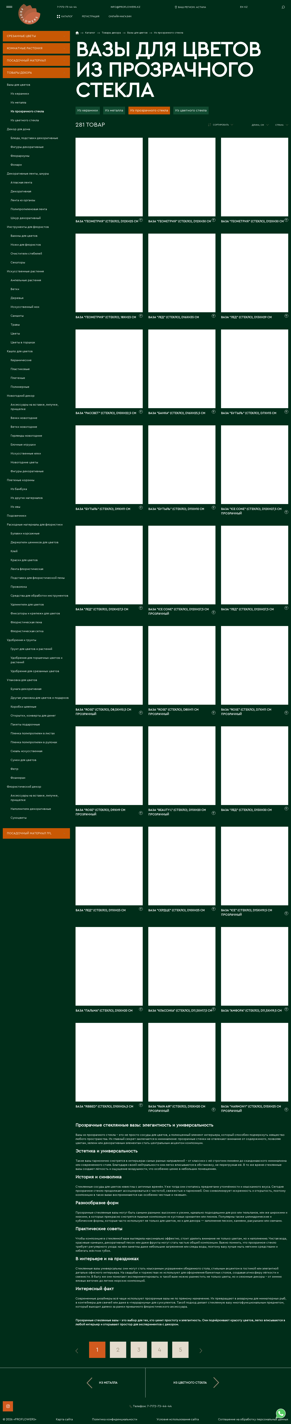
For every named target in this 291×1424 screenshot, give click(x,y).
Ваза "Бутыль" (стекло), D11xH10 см (176, 509)
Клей (14, 551)
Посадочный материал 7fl (29, 833)
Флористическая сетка (27, 631)
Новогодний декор (21, 395)
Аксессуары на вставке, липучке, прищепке (34, 407)
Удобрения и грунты (21, 640)
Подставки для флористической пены (38, 577)
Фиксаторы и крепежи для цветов (35, 613)
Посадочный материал (26, 60)
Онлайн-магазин (120, 16)
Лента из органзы (23, 200)
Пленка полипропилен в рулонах (34, 742)
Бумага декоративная (26, 688)
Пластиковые (20, 369)
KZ (246, 7)
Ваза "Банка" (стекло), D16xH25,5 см (176, 413)
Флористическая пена (26, 622)
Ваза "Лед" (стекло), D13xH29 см (246, 317)
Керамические (21, 360)
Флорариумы (20, 155)
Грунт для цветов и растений (31, 648)
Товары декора (19, 72)
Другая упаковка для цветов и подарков (40, 697)
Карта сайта (64, 1419)
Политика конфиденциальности (114, 1419)
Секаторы (18, 262)
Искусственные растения (25, 271)
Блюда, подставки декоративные (34, 138)
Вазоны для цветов (24, 235)
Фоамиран (18, 777)
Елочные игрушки (23, 444)
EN (241, 7)
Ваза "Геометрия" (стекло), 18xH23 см (106, 317)
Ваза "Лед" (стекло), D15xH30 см (246, 810)
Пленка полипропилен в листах (33, 733)
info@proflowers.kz (125, 7)
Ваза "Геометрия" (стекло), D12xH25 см (107, 221)
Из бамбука (19, 489)
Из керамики (20, 93)
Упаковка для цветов (22, 680)
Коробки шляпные (23, 706)
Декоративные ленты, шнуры (28, 173)
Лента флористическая (27, 569)
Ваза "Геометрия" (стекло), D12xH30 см (179, 221)
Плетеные (18, 378)
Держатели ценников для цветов (34, 542)
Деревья (17, 298)
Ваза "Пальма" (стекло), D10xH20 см (104, 1010)
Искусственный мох (25, 306)
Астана (201, 7)
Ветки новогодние (24, 426)
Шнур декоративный (26, 218)
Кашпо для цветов (20, 351)
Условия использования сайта (178, 1419)
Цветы (15, 333)
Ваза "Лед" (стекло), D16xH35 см (173, 317)
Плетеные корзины (20, 480)
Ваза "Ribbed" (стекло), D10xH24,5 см (104, 1106)
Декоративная (21, 191)
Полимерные (20, 386)
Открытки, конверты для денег (33, 715)
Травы (15, 324)
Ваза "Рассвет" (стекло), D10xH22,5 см (106, 413)
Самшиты (17, 315)
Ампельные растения (26, 280)
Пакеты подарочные (25, 724)
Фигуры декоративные (27, 146)
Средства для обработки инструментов (39, 595)
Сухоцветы (19, 817)
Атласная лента (21, 182)
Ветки (15, 289)
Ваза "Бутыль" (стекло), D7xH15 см (248, 413)
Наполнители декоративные (31, 808)
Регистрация (90, 16)
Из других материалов (27, 497)
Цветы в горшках (23, 342)
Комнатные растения (24, 48)
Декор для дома (18, 129)
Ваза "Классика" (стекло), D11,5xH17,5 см (180, 1010)
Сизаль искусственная (26, 751)
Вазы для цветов (18, 84)
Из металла (18, 102)
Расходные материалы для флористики (35, 524)
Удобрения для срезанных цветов (35, 671)
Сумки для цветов (23, 760)
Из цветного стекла (25, 120)
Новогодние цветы (24, 462)
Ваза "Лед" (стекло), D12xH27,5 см (102, 609)
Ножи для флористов (26, 244)
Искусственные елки (26, 453)
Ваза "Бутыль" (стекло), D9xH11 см (103, 509)
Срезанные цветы (21, 36)
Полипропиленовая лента (29, 209)
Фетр (14, 768)
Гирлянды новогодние (26, 435)
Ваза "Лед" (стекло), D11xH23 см (101, 910)
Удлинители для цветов (27, 604)
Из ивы (15, 506)
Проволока (19, 586)
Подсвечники (16, 515)
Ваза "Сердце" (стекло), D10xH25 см (176, 910)
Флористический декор (24, 786)
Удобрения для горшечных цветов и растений (36, 660)
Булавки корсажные (25, 533)
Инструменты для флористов (28, 226)
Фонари (16, 164)
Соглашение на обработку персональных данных (253, 1419)
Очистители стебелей (26, 253)
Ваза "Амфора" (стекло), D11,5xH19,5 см (251, 1010)
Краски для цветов (24, 560)
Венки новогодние (24, 417)
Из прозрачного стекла (27, 111)
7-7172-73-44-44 (67, 7)
